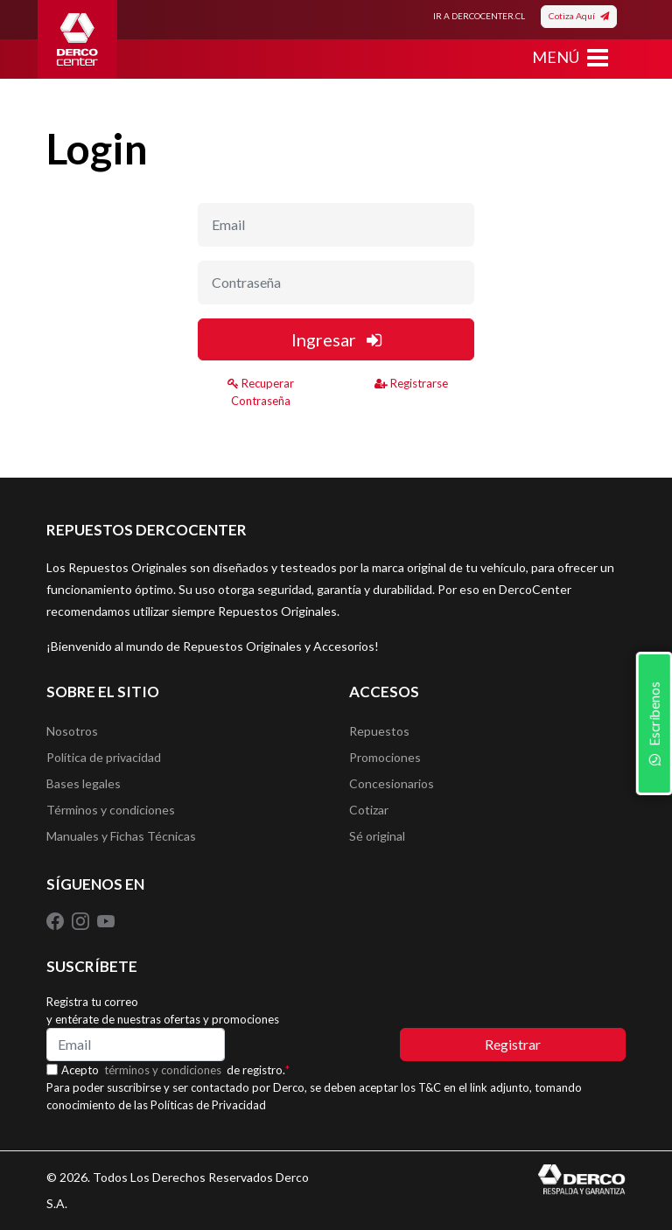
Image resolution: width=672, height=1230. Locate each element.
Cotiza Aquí (579, 15)
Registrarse (411, 383)
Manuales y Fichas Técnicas (121, 835)
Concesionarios (391, 783)
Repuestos (379, 730)
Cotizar (368, 809)
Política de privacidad (103, 757)
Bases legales (83, 783)
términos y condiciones (162, 1070)
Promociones (385, 757)
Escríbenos (654, 723)
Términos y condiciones (110, 809)
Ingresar (336, 339)
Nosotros (72, 730)
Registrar (513, 1044)
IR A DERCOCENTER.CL (479, 15)
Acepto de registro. (175, 1070)
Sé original (377, 835)
